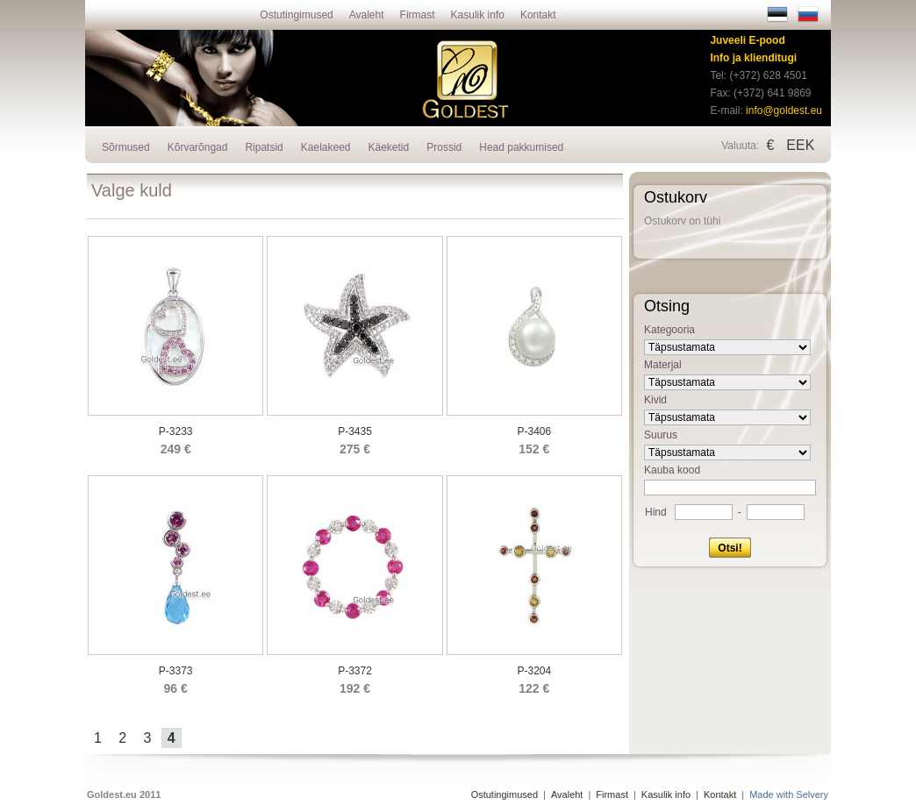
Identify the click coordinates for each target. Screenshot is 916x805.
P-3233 (176, 431)
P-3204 (534, 671)
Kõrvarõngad (198, 147)
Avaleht (366, 15)
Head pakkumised (521, 147)
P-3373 (176, 671)
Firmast (417, 15)
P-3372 (355, 671)
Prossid (444, 147)
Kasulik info (478, 15)
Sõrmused (126, 147)
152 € (534, 449)
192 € (355, 688)
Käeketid (389, 147)
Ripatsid (264, 147)
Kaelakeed (326, 147)
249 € (176, 449)
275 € (355, 449)
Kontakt (538, 15)
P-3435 (355, 431)
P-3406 (534, 431)
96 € (176, 688)
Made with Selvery (788, 794)
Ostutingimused (296, 15)
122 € (534, 688)
